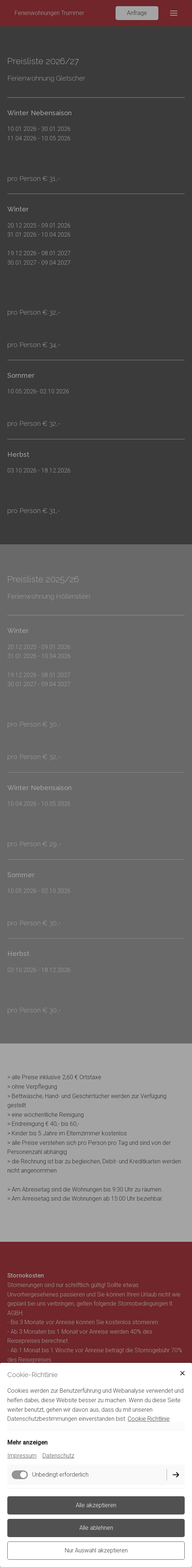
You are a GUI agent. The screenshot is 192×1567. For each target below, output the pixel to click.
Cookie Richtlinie (149, 1418)
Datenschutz (58, 1455)
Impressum (22, 1455)
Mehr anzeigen (27, 1442)
